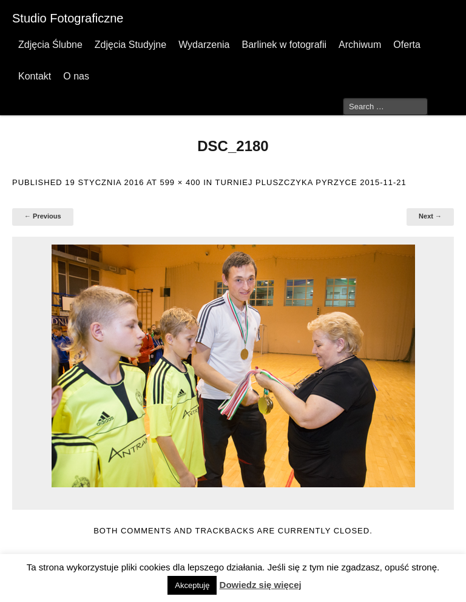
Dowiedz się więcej (261, 585)
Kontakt (34, 76)
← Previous (42, 216)
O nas (76, 76)
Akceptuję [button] (192, 585)
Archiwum (360, 44)
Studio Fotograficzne (67, 18)
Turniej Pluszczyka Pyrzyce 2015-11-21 (311, 182)
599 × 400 (180, 182)
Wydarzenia (203, 44)
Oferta (406, 44)
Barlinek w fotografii (283, 44)
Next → (430, 216)
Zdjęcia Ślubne (50, 44)
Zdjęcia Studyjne (130, 44)
